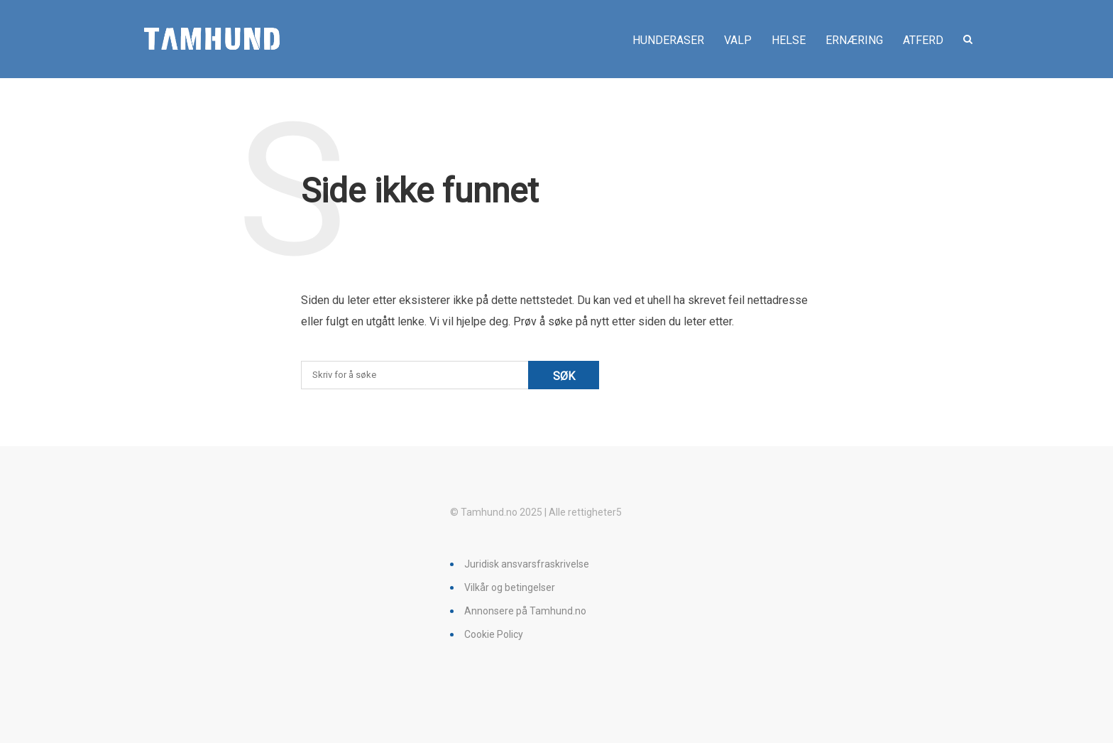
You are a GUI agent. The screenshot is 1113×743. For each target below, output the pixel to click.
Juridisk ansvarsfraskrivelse (526, 564)
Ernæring (854, 40)
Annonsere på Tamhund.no (525, 611)
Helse (789, 40)
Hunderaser (668, 40)
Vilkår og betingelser (509, 587)
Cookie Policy (493, 634)
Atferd (923, 40)
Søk (564, 376)
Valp (738, 40)
